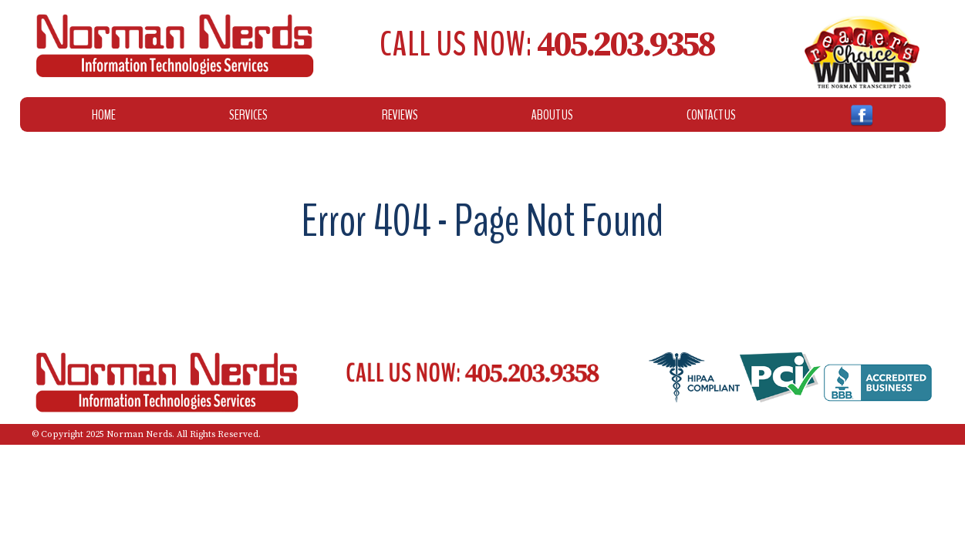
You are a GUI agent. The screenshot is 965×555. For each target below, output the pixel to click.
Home (104, 115)
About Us (552, 115)
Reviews (400, 115)
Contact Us (711, 115)
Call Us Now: (547, 45)
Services (248, 115)
